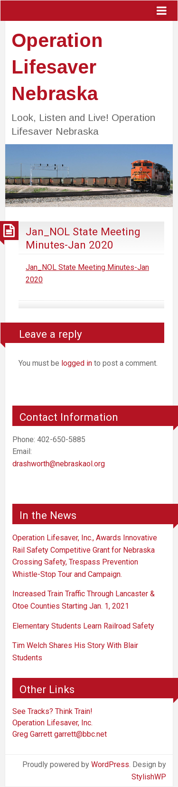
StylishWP (148, 776)
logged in (76, 363)
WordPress (110, 764)
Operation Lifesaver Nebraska (57, 67)
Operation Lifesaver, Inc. (52, 722)
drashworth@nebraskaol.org (58, 463)
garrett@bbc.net (80, 734)
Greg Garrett (32, 734)
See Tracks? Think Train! (52, 711)
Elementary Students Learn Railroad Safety (83, 625)
